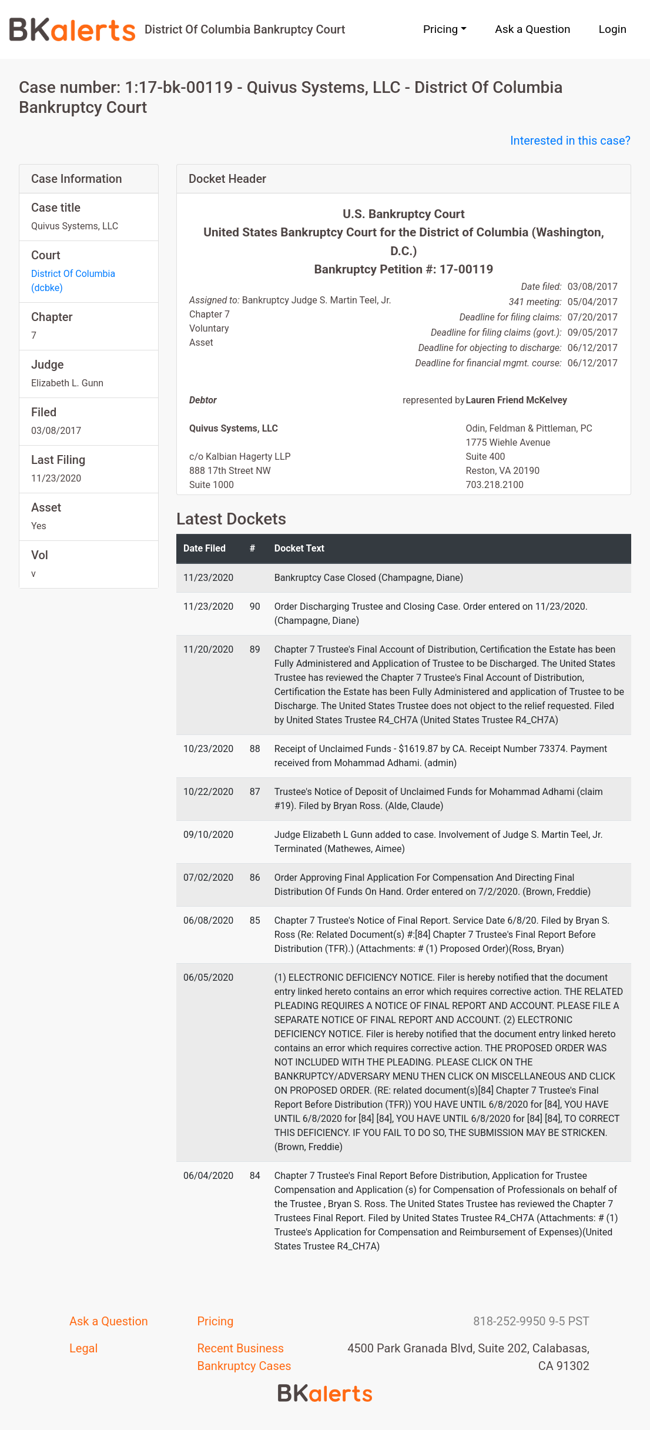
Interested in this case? (570, 140)
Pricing (215, 1321)
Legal (83, 1348)
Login (612, 29)
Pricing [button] (440, 29)
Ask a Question (532, 29)
